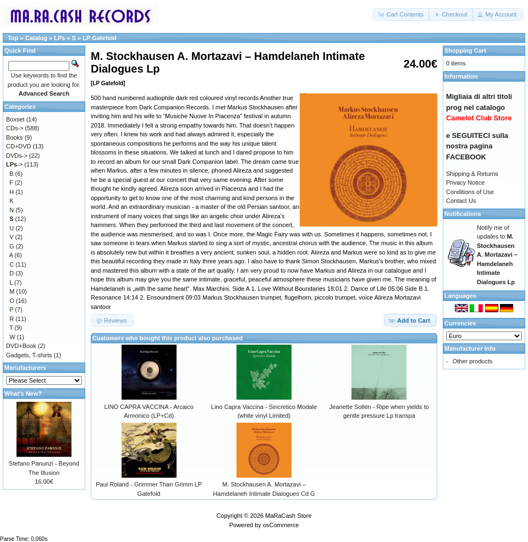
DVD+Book (21, 345)
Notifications (462, 214)
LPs (59, 38)
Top (13, 38)
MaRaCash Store (288, 515)
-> (14, 164)
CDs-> (14, 128)
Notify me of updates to (497, 254)
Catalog (36, 38)
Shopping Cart (465, 50)
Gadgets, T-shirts (29, 355)
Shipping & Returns (472, 173)
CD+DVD (18, 146)
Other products (473, 361)
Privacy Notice (465, 182)
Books (14, 137)
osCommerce (281, 525)
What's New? (23, 393)
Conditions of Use (470, 192)
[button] (401, 14)
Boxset (15, 119)
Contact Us (461, 200)
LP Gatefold (99, 38)
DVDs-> (17, 155)
